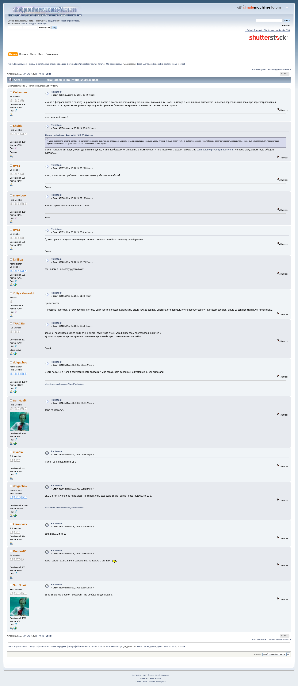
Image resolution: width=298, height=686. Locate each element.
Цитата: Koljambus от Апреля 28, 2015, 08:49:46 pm (69, 135)
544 (24, 74)
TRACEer (19, 323)
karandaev (20, 524)
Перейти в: (257, 654)
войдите (52, 21)
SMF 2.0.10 (137, 675)
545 (28, 74)
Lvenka (146, 64)
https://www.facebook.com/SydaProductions (64, 384)
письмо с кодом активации (34, 23)
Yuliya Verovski (23, 293)
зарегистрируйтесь (70, 21)
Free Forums (155, 678)
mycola (18, 452)
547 (38, 74)
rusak (174, 64)
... (21, 74)
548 (42, 74)
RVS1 (16, 165)
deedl (139, 64)
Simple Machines (162, 675)
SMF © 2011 (148, 675)
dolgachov (20, 362)
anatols (167, 64)
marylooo (19, 195)
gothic (160, 64)
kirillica (18, 259)
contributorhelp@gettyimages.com (215, 149)
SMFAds (143, 678)
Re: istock (56, 92)
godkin (153, 64)
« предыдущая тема (262, 69)
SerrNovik (19, 400)
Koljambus (20, 92)
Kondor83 (19, 551)
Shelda (17, 125)
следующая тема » (281, 69)
